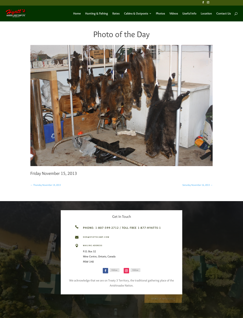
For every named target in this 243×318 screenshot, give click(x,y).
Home (77, 13)
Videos (173, 13)
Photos (160, 13)
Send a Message (163, 298)
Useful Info (189, 13)
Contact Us (223, 13)
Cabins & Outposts (136, 13)
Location (206, 13)
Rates (116, 13)
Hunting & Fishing (96, 13)
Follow (114, 270)
